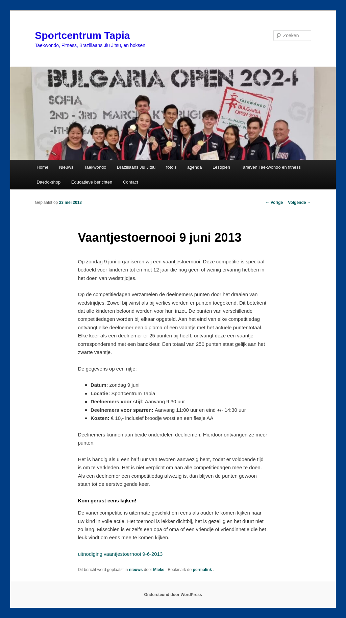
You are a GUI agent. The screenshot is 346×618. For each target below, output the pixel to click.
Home (42, 167)
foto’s (171, 167)
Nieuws (66, 167)
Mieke (159, 569)
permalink (203, 569)
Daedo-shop (48, 182)
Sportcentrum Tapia (82, 35)
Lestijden (221, 167)
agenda (194, 167)
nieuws (136, 569)
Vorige (274, 202)
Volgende (299, 202)
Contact (130, 182)
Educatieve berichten (91, 182)
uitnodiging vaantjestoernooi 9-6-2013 (120, 554)
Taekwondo (95, 167)
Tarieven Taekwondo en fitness (271, 167)
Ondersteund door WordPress (173, 594)
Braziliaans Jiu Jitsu (136, 167)
